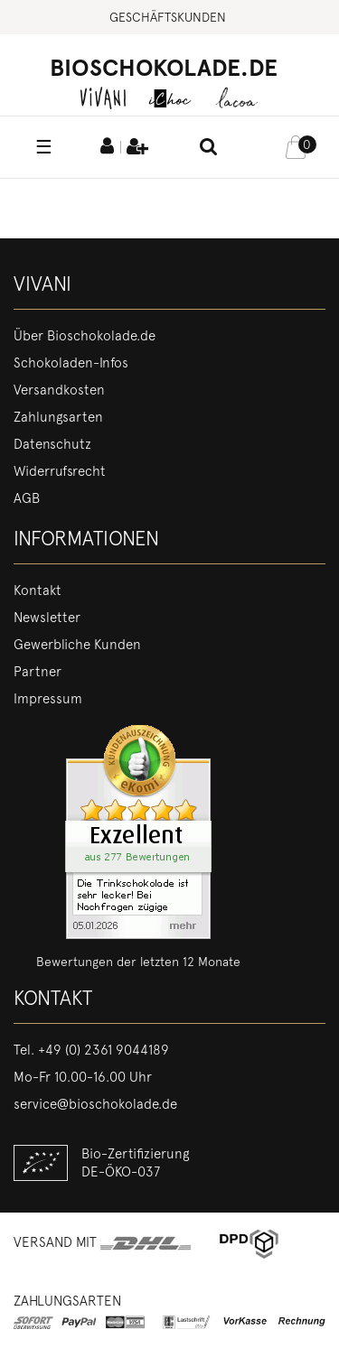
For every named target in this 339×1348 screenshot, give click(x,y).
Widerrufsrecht (60, 471)
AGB (27, 498)
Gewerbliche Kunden (77, 645)
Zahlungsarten (58, 417)
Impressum (48, 699)
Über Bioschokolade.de (84, 336)
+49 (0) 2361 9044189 (103, 1050)
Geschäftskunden (167, 17)
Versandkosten (59, 390)
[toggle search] (209, 148)
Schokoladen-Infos (71, 363)
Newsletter (47, 617)
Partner (37, 672)
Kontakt (37, 590)
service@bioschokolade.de (95, 1104)
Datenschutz (52, 444)
